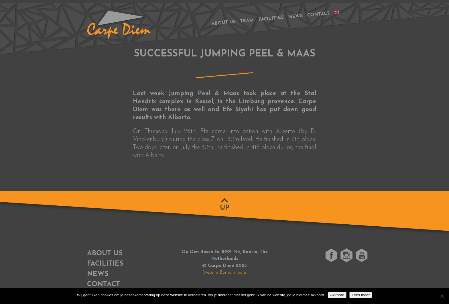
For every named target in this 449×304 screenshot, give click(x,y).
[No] (442, 296)
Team (247, 21)
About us (223, 22)
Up (224, 208)
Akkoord (337, 295)
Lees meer (361, 295)
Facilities (271, 18)
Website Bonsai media (224, 272)
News (295, 16)
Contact (318, 14)
